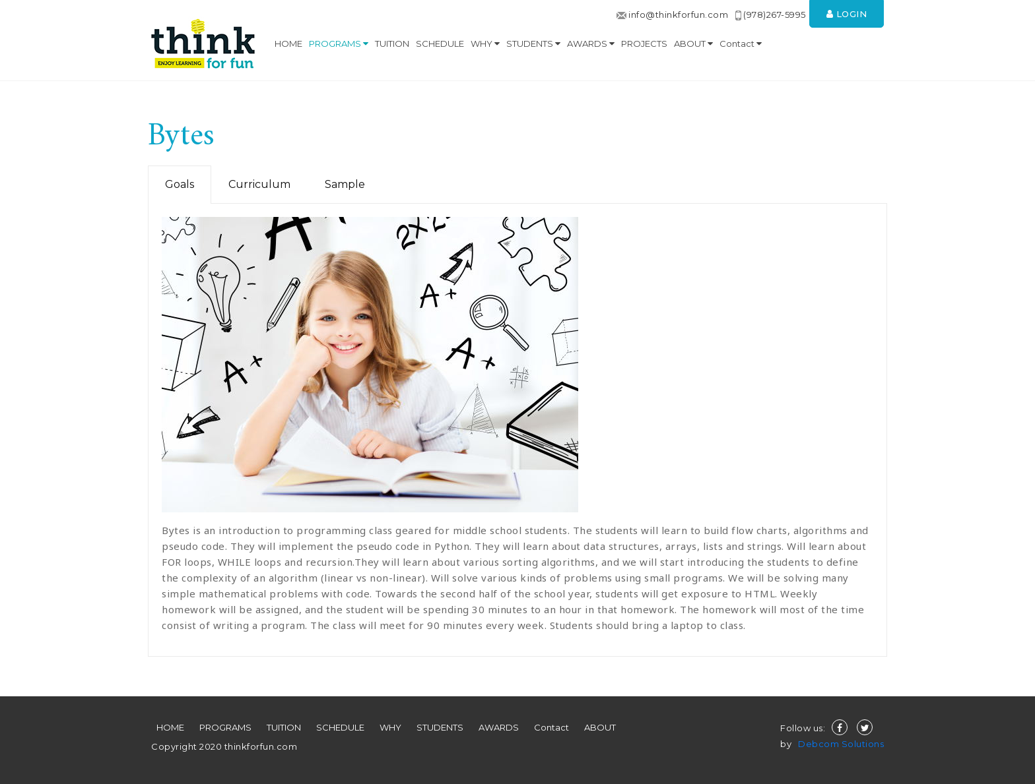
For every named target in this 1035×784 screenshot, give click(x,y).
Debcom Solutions (841, 744)
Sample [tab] (345, 184)
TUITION (392, 43)
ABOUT (693, 43)
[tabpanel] (517, 430)
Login (846, 14)
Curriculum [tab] (259, 184)
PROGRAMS (338, 43)
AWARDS (591, 43)
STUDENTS (533, 43)
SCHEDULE (440, 43)
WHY (485, 43)
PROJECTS (644, 43)
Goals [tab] (179, 184)
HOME (288, 43)
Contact (740, 43)
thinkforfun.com (259, 746)
